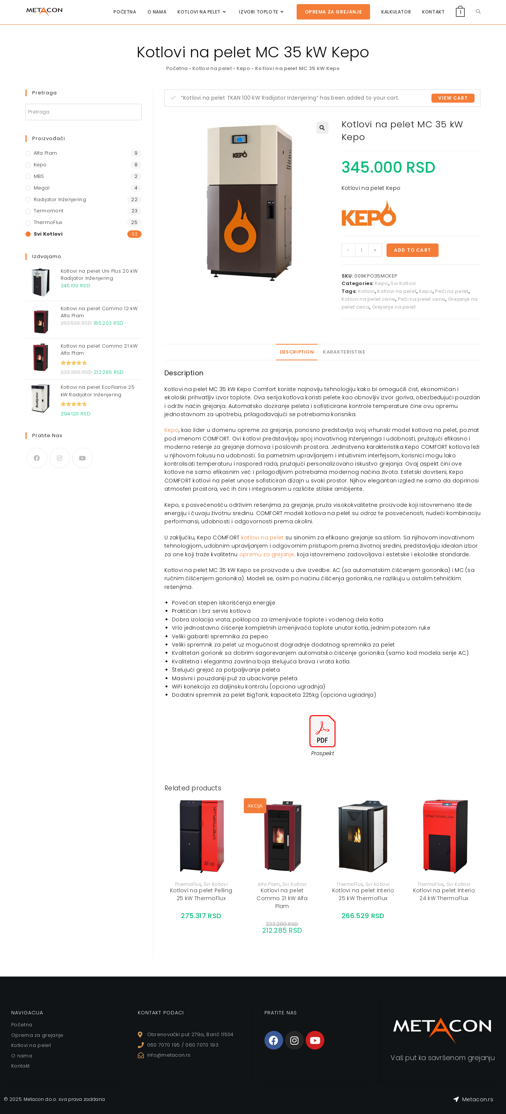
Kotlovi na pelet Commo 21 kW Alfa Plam (282, 898)
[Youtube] (82, 458)
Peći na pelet (452, 291)
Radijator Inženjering (60, 199)
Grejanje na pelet (394, 307)
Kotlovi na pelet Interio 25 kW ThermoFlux (363, 894)
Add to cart (412, 250)
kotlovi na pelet (262, 537)
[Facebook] (37, 458)
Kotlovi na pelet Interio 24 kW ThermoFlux (444, 894)
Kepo (243, 68)
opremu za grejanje (266, 554)
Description (297, 352)
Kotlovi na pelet (212, 68)
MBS (39, 176)
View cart (453, 98)
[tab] (297, 352)
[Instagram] (59, 458)
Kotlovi (366, 291)
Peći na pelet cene (421, 299)
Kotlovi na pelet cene (368, 299)
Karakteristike (344, 352)
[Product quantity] (362, 250)
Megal (42, 187)
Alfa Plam (269, 884)
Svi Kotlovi (403, 283)
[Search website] (478, 12)
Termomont (49, 210)
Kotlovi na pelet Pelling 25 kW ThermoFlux (201, 894)
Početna (177, 68)
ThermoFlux (188, 884)
